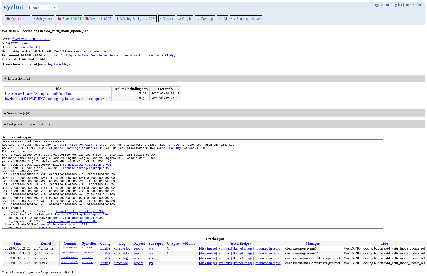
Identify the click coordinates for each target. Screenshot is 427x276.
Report (139, 243)
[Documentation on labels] (21, 47)
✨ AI (222, 18)
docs (420, 5)
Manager (313, 243)
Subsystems (43, 18)
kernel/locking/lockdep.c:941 (78, 150)
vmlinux (225, 248)
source (409, 5)
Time (17, 243)
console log (122, 248)
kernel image (243, 248)
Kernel (45, 243)
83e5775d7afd (69, 262)
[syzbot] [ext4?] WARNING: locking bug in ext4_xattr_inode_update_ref (57, 99)
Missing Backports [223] (135, 18)
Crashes (166, 18)
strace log (121, 258)
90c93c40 (87, 248)
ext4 (24, 43)
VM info (189, 243)
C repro (173, 243)
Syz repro (156, 243)
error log (45, 64)
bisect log (61, 64)
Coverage (205, 18)
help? (245, 243)
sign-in (378, 5)
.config (105, 248)
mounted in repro (268, 248)
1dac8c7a (87, 252)
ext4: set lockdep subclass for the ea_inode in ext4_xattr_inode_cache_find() (109, 55)
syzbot (13, 7)
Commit (70, 243)
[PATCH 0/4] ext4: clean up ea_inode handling (38, 94)
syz (151, 248)
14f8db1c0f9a (69, 248)
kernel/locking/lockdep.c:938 (180, 150)
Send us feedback (246, 18)
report (138, 248)
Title (384, 243)
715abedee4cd (69, 257)
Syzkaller (89, 243)
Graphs (185, 18)
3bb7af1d (87, 257)
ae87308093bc (69, 252)
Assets (234, 243)
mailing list (394, 5)
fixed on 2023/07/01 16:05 (31, 39)
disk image (208, 248)
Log (122, 243)
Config (105, 243)
